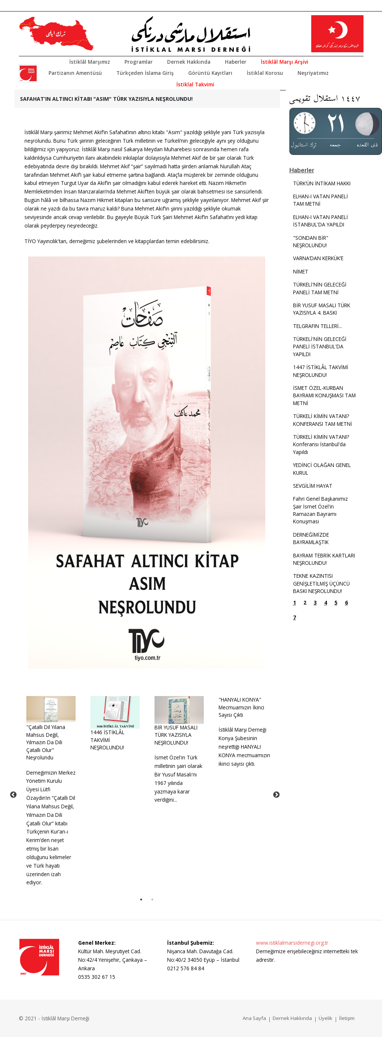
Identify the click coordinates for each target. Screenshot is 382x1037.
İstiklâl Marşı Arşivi (284, 61)
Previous (13, 795)
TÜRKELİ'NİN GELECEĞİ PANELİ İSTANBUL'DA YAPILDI (319, 346)
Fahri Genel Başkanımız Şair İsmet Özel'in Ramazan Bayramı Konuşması (320, 510)
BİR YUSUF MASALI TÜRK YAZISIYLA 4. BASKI (321, 309)
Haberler (235, 61)
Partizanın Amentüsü (75, 72)
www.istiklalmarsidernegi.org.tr (292, 942)
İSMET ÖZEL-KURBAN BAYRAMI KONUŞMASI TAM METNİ (324, 395)
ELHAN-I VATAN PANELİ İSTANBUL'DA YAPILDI (320, 220)
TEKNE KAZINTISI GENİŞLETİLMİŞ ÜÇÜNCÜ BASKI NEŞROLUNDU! (321, 583)
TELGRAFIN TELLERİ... (317, 325)
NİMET (300, 271)
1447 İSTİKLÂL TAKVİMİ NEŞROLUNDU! (320, 371)
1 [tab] (141, 899)
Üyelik (325, 1018)
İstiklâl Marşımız (89, 61)
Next (276, 795)
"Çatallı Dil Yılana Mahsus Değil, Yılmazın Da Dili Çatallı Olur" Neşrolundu (45, 742)
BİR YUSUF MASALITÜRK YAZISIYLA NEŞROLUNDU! (176, 735)
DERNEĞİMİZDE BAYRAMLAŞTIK (311, 538)
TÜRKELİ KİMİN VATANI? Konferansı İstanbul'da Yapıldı (321, 444)
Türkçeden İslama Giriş (145, 72)
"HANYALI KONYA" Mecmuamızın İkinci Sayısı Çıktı (241, 707)
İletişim (347, 1018)
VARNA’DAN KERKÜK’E (318, 258)
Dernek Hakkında (188, 61)
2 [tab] (152, 899)
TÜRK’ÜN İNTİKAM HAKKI (322, 183)
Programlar (138, 61)
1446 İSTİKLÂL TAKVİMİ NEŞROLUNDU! (107, 740)
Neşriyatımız (313, 72)
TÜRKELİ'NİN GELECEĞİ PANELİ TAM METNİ (319, 288)
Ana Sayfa (254, 1018)
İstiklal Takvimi (195, 84)
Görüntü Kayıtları (210, 72)
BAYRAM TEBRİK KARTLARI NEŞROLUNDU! (324, 559)
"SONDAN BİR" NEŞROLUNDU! (310, 241)
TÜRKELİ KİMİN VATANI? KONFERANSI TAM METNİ (322, 420)
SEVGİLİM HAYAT (312, 485)
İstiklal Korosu (265, 72)
